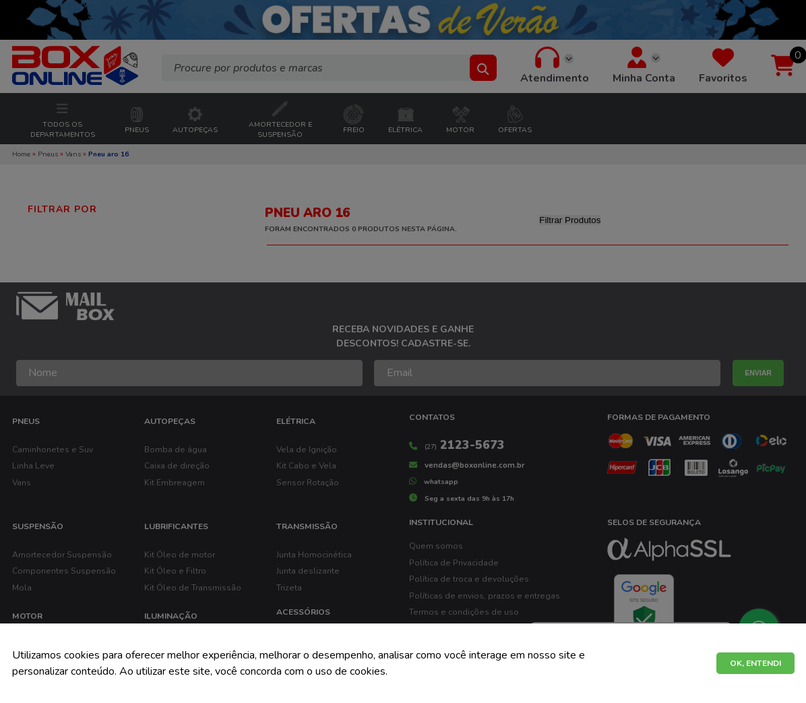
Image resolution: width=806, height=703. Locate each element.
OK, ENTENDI (755, 663)
